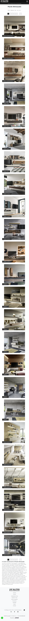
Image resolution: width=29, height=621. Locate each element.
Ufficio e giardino (14, 599)
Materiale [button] (12, 10)
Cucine (14, 594)
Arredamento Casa (13, 3)
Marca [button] (9, 10)
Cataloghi (14, 602)
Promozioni (14, 600)
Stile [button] (15, 10)
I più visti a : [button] (19, 10)
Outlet (14, 604)
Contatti (14, 605)
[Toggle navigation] (27, 1)
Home (9, 3)
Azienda (14, 592)
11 (20, 13)
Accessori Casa (14, 597)
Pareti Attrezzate (18, 3)
